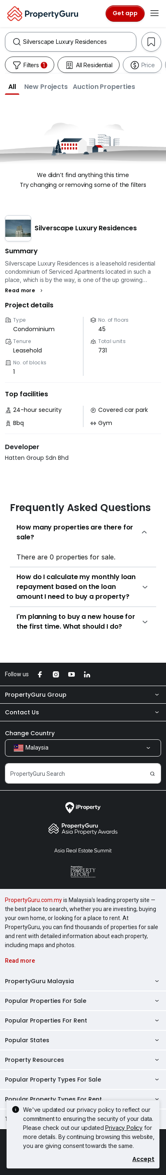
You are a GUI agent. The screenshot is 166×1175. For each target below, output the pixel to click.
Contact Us (83, 712)
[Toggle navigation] (154, 13)
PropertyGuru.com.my (33, 900)
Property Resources (83, 1059)
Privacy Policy (124, 1127)
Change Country (30, 733)
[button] (12, 86)
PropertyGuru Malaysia (83, 981)
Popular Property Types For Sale (83, 1079)
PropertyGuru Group (83, 694)
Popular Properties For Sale (83, 1000)
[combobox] (79, 42)
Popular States (83, 1040)
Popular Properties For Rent (83, 1020)
